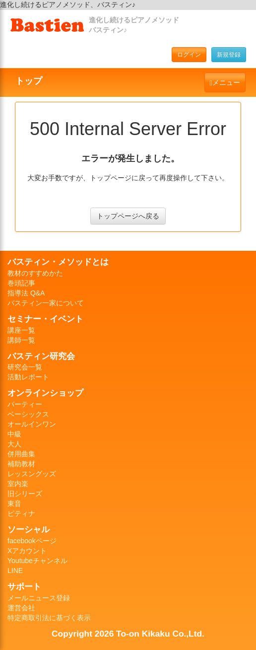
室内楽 (17, 484)
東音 (14, 503)
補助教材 (21, 464)
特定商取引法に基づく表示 (49, 618)
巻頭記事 (21, 283)
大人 (14, 444)
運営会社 (21, 608)
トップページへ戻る (128, 216)
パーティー (24, 404)
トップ (28, 81)
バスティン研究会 (41, 356)
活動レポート (28, 377)
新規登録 (229, 54)
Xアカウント (27, 551)
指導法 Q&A (26, 293)
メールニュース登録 (38, 598)
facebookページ (32, 541)
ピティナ (21, 513)
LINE (15, 571)
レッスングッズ (31, 474)
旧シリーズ (24, 494)
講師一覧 (21, 340)
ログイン (189, 54)
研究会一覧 (24, 367)
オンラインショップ (45, 393)
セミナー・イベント (45, 319)
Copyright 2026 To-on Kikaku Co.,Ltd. (128, 634)
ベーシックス (28, 414)
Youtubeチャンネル (37, 561)
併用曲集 (21, 454)
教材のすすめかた (35, 273)
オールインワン (31, 424)
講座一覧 (21, 330)
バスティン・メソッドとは (58, 262)
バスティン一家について (45, 303)
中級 (14, 434)
